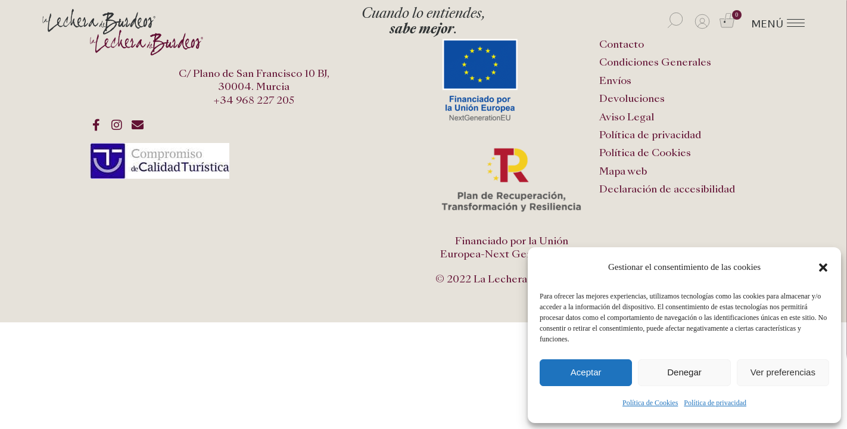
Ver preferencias (783, 372)
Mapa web (623, 171)
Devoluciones (632, 98)
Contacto (621, 44)
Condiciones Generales (655, 62)
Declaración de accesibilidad (667, 189)
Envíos (615, 81)
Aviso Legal (626, 117)
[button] (823, 267)
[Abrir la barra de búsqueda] (675, 20)
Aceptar (586, 372)
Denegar (684, 372)
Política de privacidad (715, 403)
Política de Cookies (650, 403)
